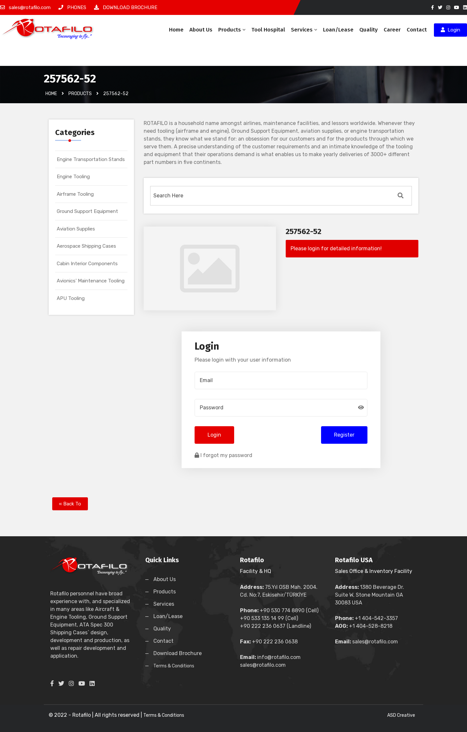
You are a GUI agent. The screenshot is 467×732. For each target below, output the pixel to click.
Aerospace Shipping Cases (86, 246)
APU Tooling (71, 298)
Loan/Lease (338, 29)
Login (450, 30)
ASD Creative (401, 715)
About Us (200, 29)
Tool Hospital (268, 29)
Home (176, 29)
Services (304, 29)
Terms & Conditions (173, 666)
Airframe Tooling (75, 194)
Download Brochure (177, 653)
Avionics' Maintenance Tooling (91, 281)
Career (392, 29)
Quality (368, 29)
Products (231, 29)
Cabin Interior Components (87, 264)
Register (344, 435)
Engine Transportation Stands (91, 159)
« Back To (70, 504)
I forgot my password (223, 455)
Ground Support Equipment (87, 211)
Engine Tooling (73, 177)
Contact (417, 29)
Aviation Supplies (76, 229)
